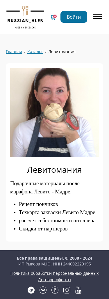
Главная (14, 51)
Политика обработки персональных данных (54, 273)
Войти (74, 17)
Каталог (35, 51)
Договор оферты (54, 279)
